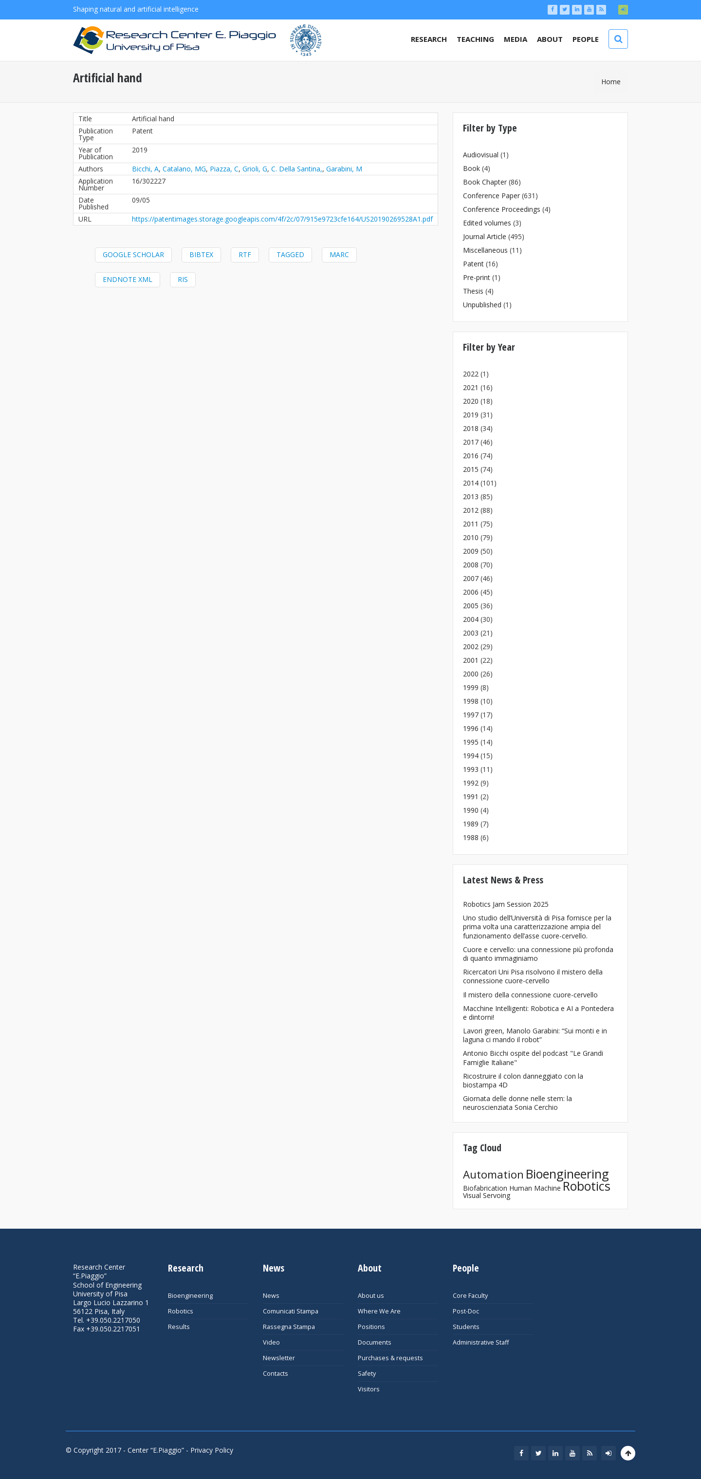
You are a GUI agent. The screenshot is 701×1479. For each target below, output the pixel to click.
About (550, 39)
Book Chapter (485, 182)
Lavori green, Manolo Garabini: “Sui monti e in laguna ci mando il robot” (535, 1035)
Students (466, 1327)
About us (371, 1296)
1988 (471, 837)
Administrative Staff (481, 1342)
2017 (471, 442)
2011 (471, 523)
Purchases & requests (390, 1358)
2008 (471, 564)
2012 (471, 510)
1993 (471, 769)
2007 (471, 578)
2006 (471, 592)
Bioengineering (567, 1173)
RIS (183, 279)
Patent (473, 263)
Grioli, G (254, 168)
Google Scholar (133, 254)
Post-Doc (466, 1311)
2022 (471, 373)
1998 (471, 701)
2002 (471, 646)
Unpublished (482, 304)
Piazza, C (224, 168)
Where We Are (379, 1311)
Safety (367, 1373)
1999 (471, 687)
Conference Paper (491, 195)
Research (429, 39)
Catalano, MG (184, 168)
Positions (371, 1327)
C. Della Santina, (296, 168)
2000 (471, 673)
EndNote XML (127, 279)
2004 (471, 619)
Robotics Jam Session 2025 (506, 904)
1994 (471, 755)
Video (271, 1342)
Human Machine (535, 1188)
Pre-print (476, 277)
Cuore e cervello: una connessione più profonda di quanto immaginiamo (538, 954)
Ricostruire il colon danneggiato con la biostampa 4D (523, 1080)
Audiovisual (480, 154)
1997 (471, 714)
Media (515, 39)
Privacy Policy (211, 1450)
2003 (471, 632)
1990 (471, 810)
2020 (471, 401)
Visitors (369, 1389)
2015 (471, 469)
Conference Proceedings (501, 209)
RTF (245, 254)
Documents (374, 1342)
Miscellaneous (485, 250)
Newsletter (279, 1358)
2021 (471, 387)
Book (471, 168)
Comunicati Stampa (290, 1311)
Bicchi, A (145, 168)
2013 (471, 496)
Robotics (586, 1186)
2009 (471, 551)
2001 (471, 660)
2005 (471, 605)
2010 (471, 537)
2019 (471, 414)
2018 (471, 428)
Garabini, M (344, 168)
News (271, 1296)
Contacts (275, 1373)
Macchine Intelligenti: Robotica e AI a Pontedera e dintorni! (538, 1013)
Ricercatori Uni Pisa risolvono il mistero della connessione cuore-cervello (533, 976)
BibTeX (201, 254)
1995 (471, 742)
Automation (493, 1174)
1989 (471, 823)
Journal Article (484, 236)
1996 (471, 728)
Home (611, 81)
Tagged (290, 254)
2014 (471, 482)
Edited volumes (487, 222)
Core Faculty (470, 1296)
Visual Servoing (486, 1195)
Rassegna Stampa (289, 1327)
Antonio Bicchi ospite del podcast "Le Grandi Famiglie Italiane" (533, 1057)
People (585, 39)
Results (179, 1327)
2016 (471, 455)
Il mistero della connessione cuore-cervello (530, 994)
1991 (471, 796)
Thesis (473, 291)
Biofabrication (485, 1188)
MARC (339, 254)
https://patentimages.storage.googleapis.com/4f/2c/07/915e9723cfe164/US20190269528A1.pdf (282, 219)
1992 (471, 782)
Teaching (475, 39)
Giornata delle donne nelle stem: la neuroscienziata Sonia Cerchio (517, 1103)
